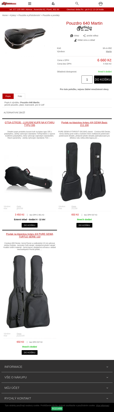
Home (5, 15)
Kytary (13, 15)
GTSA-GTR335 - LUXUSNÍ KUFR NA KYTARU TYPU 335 (29, 124)
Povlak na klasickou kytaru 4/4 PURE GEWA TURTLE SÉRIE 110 (29, 235)
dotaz (74, 35)
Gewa (73, 206)
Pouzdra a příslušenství (29, 15)
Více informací (102, 405)
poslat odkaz (90, 35)
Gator (19, 206)
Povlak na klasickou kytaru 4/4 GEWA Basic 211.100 (84, 124)
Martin (109, 51)
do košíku (103, 79)
